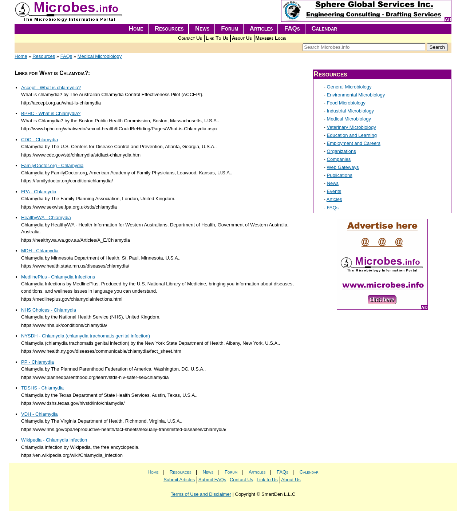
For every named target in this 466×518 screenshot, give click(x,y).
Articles (261, 28)
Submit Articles (179, 479)
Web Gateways (343, 167)
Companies (339, 159)
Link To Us (217, 38)
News (202, 28)
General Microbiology (349, 87)
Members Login (271, 38)
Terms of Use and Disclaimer (201, 494)
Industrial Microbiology (350, 111)
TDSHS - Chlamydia (42, 388)
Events (334, 191)
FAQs (292, 28)
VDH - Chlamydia (39, 414)
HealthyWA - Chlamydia (46, 217)
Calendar (324, 28)
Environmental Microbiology (356, 95)
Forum (229, 28)
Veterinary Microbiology (351, 127)
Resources (169, 28)
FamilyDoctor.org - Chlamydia (52, 165)
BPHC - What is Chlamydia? (50, 113)
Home (136, 28)
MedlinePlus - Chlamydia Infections (58, 277)
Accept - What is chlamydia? (51, 87)
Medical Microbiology (100, 56)
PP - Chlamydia (37, 362)
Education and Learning (352, 135)
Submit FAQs (212, 479)
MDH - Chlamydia (40, 250)
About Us (242, 38)
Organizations (341, 151)
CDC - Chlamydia (39, 139)
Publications (339, 175)
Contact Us (190, 38)
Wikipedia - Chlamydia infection (54, 440)
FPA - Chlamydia (38, 191)
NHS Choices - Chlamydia (48, 310)
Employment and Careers (353, 143)
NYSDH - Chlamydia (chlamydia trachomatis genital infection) (85, 336)
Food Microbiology (346, 103)
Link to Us (267, 479)
